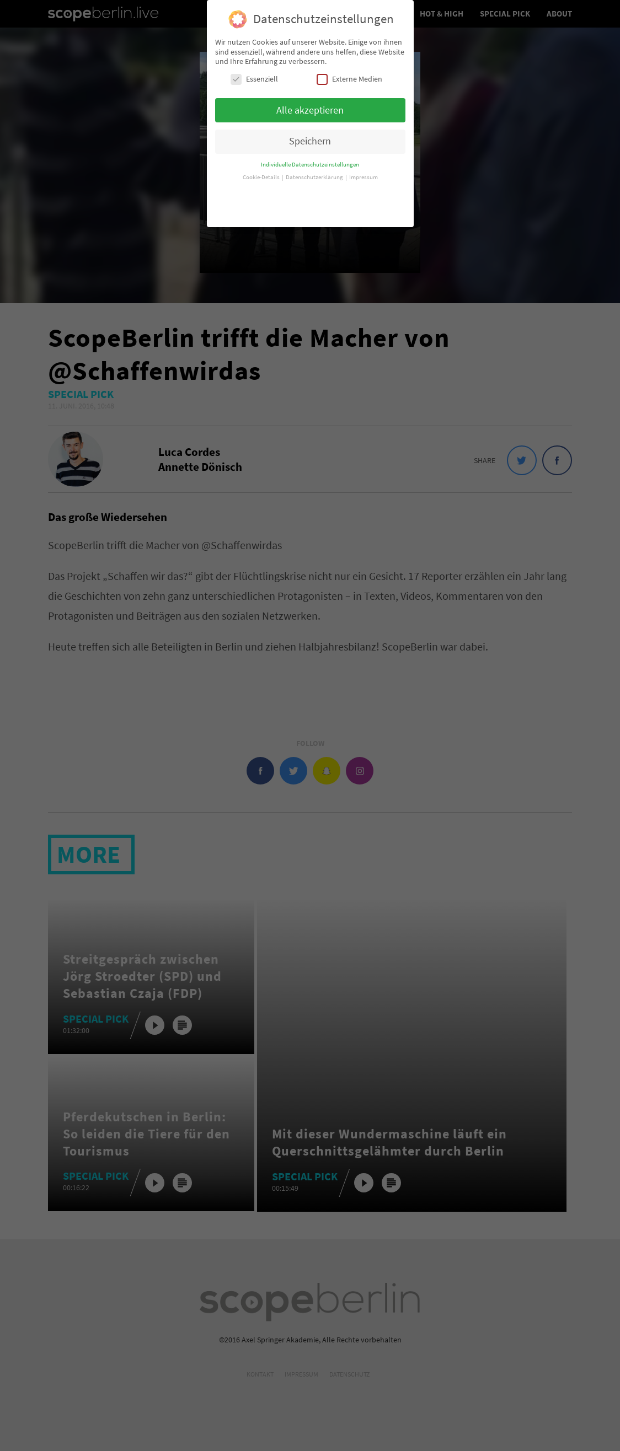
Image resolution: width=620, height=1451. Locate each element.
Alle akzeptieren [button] (310, 105)
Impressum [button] (363, 172)
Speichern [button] (310, 137)
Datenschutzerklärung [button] (315, 172)
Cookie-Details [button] (262, 172)
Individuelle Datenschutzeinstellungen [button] (310, 160)
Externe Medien (349, 74)
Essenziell (254, 74)
